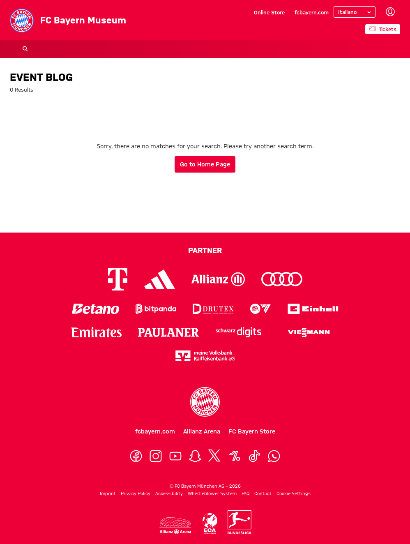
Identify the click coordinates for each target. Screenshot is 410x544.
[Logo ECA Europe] (210, 523)
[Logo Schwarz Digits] (238, 332)
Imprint (108, 493)
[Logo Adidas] (159, 279)
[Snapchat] (195, 456)
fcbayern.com (312, 12)
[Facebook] (136, 456)
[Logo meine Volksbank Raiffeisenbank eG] (205, 355)
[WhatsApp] (274, 456)
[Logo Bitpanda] (156, 309)
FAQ (245, 493)
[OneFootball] (234, 456)
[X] (214, 456)
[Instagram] (155, 456)
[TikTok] (254, 456)
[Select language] (354, 12)
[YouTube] (175, 456)
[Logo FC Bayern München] (205, 402)
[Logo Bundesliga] (239, 522)
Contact (263, 493)
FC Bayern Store (251, 431)
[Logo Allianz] (218, 279)
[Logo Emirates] (96, 332)
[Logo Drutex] (213, 309)
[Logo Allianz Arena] (175, 525)
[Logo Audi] (281, 279)
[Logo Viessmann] (308, 332)
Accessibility (169, 493)
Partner (205, 250)
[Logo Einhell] (313, 309)
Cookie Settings (293, 493)
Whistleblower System (212, 493)
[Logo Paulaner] (168, 332)
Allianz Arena (201, 431)
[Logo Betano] (95, 309)
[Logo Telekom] (118, 279)
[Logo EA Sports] (260, 309)
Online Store (269, 12)
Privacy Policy (135, 493)
